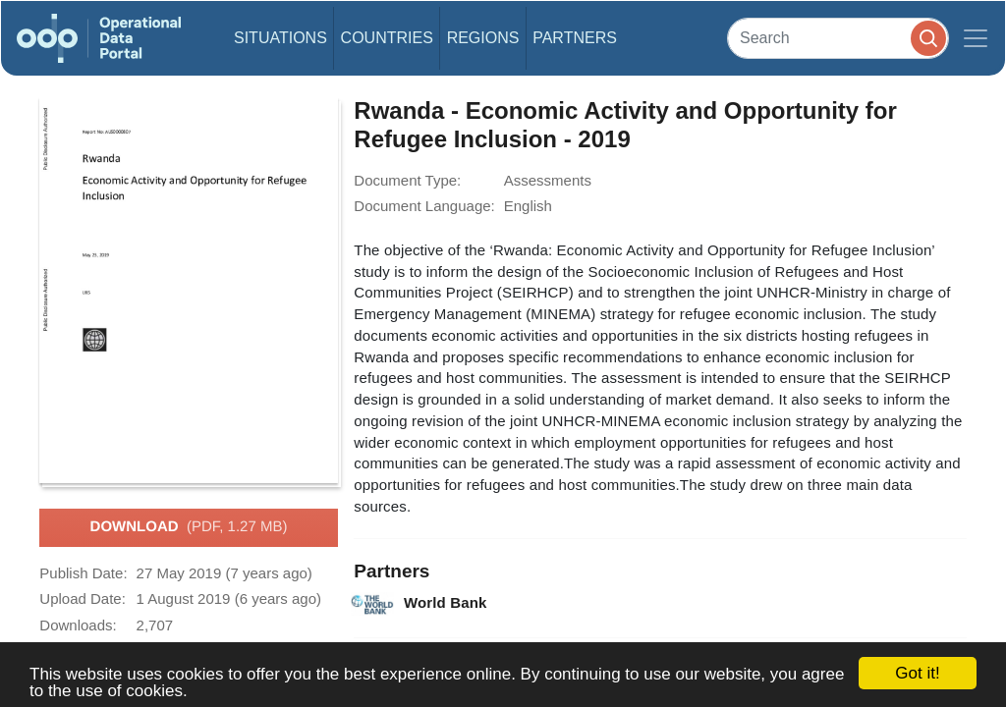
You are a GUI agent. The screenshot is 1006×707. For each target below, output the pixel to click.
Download (189, 527)
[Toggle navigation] (975, 38)
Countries (387, 37)
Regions (483, 37)
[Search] (838, 38)
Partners (574, 37)
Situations (280, 37)
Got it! (917, 673)
